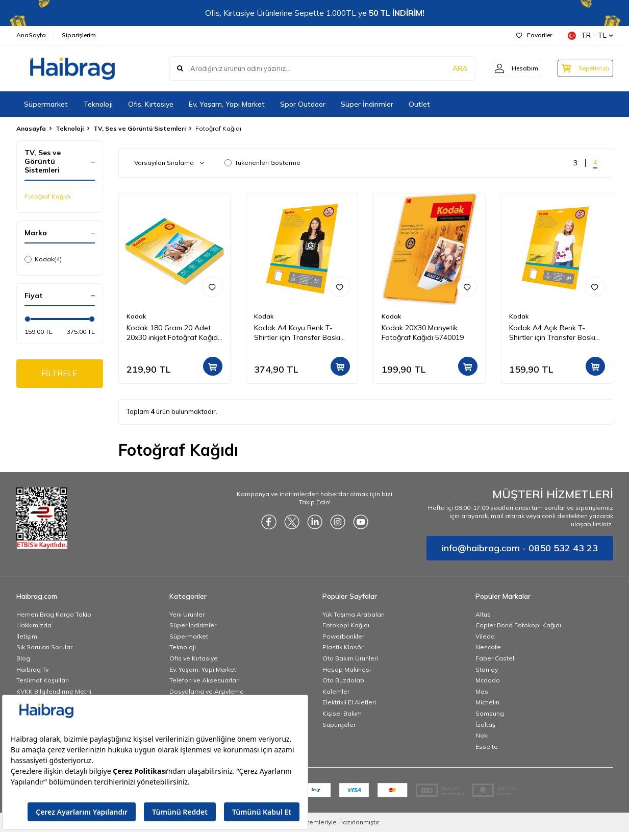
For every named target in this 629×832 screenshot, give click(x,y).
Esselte (486, 746)
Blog (23, 658)
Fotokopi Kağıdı (345, 625)
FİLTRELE (59, 374)
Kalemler (335, 691)
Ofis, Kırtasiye (150, 104)
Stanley (486, 669)
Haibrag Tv (32, 669)
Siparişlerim (79, 35)
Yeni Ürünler (187, 614)
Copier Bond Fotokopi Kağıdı (518, 625)
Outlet (419, 104)
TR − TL (590, 35)
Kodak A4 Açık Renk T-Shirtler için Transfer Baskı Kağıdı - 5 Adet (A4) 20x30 (553, 332)
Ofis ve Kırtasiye (193, 658)
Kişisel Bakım (342, 713)
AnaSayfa (31, 35)
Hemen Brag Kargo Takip (53, 614)
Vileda (485, 636)
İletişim (26, 636)
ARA (453, 68)
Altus (483, 614)
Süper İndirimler (367, 104)
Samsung (489, 713)
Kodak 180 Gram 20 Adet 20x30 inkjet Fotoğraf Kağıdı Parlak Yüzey (173, 332)
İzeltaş (485, 724)
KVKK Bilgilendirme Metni (53, 691)
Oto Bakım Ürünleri (350, 658)
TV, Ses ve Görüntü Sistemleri (139, 128)
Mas (481, 691)
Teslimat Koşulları (42, 680)
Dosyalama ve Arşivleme (206, 691)
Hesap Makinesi (346, 669)
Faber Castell (495, 658)
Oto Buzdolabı (344, 680)
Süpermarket (46, 104)
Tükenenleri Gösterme (262, 162)
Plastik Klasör (342, 647)
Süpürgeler (339, 724)
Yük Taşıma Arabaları (353, 614)
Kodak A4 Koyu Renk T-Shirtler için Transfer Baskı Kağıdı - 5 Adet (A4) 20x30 (298, 332)
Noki (482, 735)
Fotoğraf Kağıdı (47, 196)
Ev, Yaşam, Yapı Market (227, 104)
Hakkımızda (34, 625)
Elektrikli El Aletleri (349, 702)
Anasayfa (31, 128)
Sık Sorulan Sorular (44, 647)
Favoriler (534, 35)
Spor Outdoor (302, 104)
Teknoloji (98, 104)
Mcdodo (487, 680)
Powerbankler (343, 636)
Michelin (487, 702)
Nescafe (488, 647)
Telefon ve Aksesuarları (204, 680)
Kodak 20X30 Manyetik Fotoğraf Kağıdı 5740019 (423, 332)
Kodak (43, 259)
